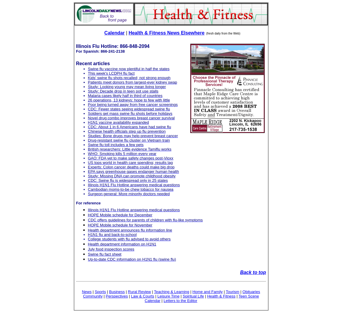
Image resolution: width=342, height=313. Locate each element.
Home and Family (207, 291)
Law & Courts (142, 296)
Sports (100, 291)
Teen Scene (249, 296)
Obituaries (251, 291)
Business (117, 291)
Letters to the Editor (180, 300)
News (87, 291)
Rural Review (139, 291)
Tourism (232, 291)
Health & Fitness (221, 296)
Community (93, 296)
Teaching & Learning (171, 291)
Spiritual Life (193, 296)
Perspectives (117, 296)
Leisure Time (168, 296)
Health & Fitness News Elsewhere (166, 32)
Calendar (114, 32)
